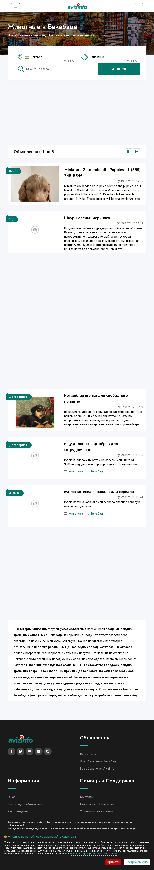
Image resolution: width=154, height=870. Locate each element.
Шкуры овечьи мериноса (87, 218)
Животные (98, 57)
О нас (11, 798)
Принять (113, 862)
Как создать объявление (25, 805)
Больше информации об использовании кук (93, 853)
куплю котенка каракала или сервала (99, 491)
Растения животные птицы (69, 35)
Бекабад (36, 57)
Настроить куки (137, 862)
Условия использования (97, 812)
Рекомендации (18, 812)
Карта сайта (88, 754)
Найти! (119, 69)
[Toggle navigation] (15, 6)
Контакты (87, 798)
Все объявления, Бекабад (98, 762)
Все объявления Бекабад (27, 35)
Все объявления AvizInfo (97, 769)
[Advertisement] (77, 111)
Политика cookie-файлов (97, 805)
